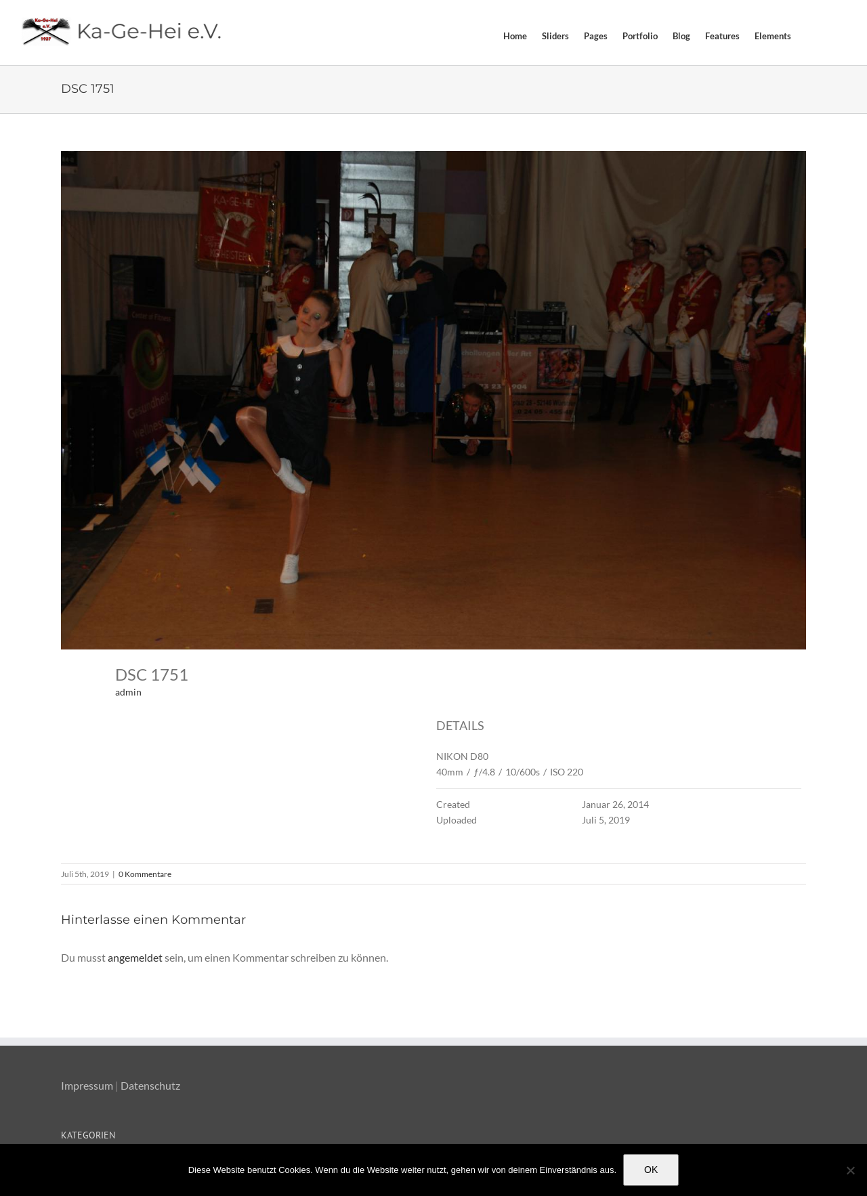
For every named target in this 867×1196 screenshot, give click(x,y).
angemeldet (135, 957)
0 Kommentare (145, 874)
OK (651, 1169)
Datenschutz (150, 1085)
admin (128, 692)
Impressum (87, 1085)
